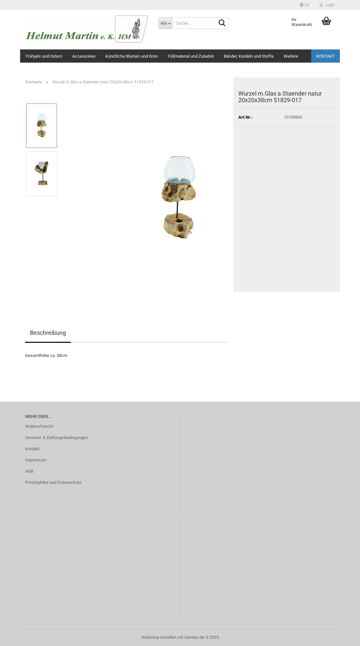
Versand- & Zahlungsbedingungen (56, 437)
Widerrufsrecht (39, 426)
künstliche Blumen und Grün (131, 56)
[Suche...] (165, 23)
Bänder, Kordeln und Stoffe (249, 56)
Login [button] (327, 5)
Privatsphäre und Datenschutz (53, 482)
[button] (305, 5)
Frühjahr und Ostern (44, 56)
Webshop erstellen (158, 637)
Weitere (291, 56)
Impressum (35, 459)
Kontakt (325, 56)
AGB (29, 471)
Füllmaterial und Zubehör (191, 56)
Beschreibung (48, 332)
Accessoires (84, 56)
